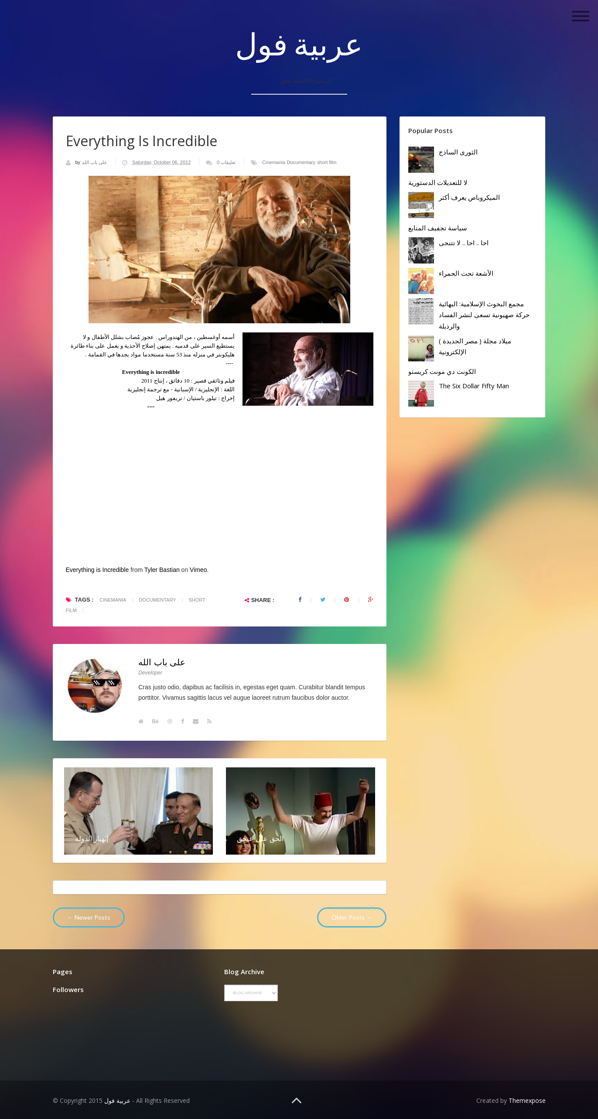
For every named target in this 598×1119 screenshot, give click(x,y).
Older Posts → (351, 917)
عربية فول (299, 43)
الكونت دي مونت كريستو (442, 371)
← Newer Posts (88, 917)
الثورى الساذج (458, 151)
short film (327, 162)
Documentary (301, 162)
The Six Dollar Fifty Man (474, 385)
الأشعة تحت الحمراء (466, 273)
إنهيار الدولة (92, 838)
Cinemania (273, 162)
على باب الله (95, 162)
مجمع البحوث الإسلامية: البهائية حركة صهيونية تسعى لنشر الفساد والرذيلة (484, 314)
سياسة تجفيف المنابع (437, 227)
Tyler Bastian (162, 569)
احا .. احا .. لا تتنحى (464, 242)
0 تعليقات (226, 162)
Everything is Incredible (97, 569)
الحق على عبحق (260, 838)
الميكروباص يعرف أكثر (469, 197)
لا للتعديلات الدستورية (438, 182)
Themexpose (527, 1100)
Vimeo (198, 569)
